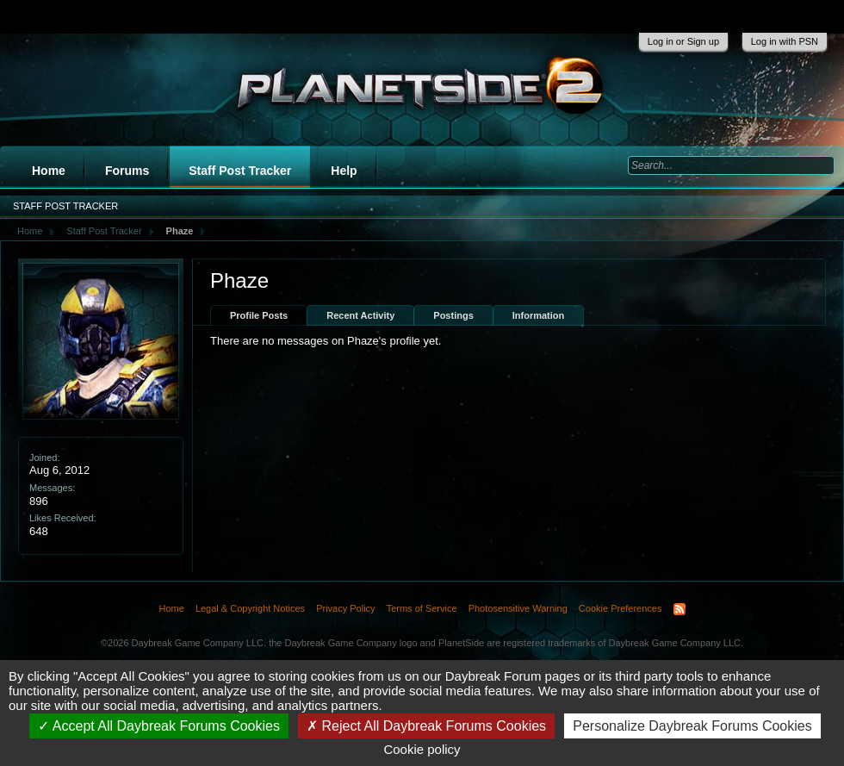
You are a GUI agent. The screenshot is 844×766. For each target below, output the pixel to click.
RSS (679, 609)
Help (344, 170)
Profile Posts (259, 315)
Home (48, 170)
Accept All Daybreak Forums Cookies (159, 726)
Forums (127, 170)
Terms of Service (422, 608)
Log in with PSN (784, 41)
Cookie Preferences (620, 608)
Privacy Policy (345, 608)
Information (538, 315)
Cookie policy (421, 749)
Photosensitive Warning (518, 608)
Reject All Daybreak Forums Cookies (426, 726)
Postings (453, 315)
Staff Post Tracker (240, 170)
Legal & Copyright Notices (250, 608)
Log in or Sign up (683, 41)
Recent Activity (360, 315)
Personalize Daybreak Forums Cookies (692, 726)
